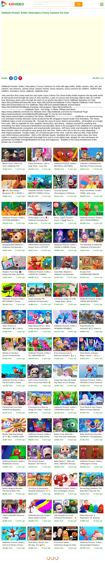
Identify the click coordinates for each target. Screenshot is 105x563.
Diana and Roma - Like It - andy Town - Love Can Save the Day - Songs (39, 165)
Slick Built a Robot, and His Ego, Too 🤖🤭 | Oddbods (38, 544)
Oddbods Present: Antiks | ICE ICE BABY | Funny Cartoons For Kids (13, 382)
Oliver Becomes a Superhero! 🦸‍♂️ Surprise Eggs (90, 517)
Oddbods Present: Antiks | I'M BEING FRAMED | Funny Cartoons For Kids (65, 328)
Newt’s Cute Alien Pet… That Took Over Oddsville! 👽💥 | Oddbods (65, 436)
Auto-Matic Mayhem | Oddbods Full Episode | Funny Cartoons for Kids (64, 274)
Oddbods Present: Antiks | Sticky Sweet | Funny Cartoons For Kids (39, 517)
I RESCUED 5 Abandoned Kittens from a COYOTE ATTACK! (39, 247)
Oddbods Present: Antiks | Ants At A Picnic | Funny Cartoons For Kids (13, 544)
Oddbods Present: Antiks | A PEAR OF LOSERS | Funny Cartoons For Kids (39, 274)
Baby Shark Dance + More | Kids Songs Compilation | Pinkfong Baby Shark (39, 328)
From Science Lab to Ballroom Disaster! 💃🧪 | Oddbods (65, 355)
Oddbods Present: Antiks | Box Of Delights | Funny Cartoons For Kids (65, 490)
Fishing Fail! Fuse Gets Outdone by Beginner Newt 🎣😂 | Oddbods (12, 409)
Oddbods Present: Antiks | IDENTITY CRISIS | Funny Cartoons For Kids (39, 192)
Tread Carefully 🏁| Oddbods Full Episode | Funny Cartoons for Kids (38, 301)
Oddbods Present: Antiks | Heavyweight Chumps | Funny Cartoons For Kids (91, 544)
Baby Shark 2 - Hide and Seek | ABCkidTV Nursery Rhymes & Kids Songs (65, 463)
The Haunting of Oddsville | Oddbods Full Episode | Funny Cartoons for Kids (91, 247)
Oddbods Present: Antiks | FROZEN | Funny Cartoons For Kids (91, 382)
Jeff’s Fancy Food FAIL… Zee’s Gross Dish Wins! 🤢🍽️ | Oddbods (39, 382)
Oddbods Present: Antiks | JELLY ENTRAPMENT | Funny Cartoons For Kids (91, 220)
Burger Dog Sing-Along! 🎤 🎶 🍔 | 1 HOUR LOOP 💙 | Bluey (13, 436)
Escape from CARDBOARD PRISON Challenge (89, 274)
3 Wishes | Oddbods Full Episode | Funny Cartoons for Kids (91, 165)
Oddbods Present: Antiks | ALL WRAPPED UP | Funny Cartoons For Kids (39, 355)
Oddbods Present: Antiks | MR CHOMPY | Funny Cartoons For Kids (13, 301)
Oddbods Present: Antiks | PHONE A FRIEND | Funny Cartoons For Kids (65, 247)
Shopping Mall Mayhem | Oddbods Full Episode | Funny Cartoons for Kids (12, 247)
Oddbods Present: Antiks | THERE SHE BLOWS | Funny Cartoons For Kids (91, 301)
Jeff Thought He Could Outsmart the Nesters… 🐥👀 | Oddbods (65, 517)
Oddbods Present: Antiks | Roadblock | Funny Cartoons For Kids (13, 463)
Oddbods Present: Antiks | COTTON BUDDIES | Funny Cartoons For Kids (13, 220)
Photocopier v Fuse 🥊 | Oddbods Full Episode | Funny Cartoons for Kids (38, 220)
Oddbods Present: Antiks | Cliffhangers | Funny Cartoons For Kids (91, 463)
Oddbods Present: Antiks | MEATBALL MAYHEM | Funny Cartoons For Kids (65, 165)
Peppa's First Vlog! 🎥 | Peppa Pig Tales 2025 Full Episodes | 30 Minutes (13, 274)
